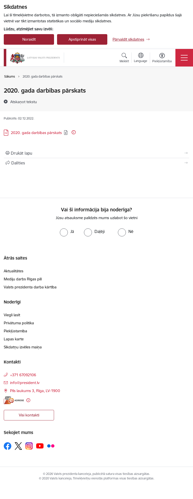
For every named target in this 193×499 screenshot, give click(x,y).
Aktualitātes (13, 271)
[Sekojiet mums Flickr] (51, 446)
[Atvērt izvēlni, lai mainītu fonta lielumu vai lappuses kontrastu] (162, 58)
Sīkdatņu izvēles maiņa (23, 347)
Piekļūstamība (15, 331)
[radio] (67, 231)
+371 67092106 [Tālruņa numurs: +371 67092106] (23, 374)
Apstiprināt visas (82, 39)
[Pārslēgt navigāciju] (184, 58)
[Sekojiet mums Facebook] (7, 446)
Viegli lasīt (12, 315)
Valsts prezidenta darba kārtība (30, 287)
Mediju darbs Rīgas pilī (23, 279)
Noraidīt (29, 39)
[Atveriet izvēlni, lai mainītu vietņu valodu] (140, 58)
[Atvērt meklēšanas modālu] (124, 58)
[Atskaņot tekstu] (23, 102)
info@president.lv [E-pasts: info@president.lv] (24, 382)
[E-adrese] (14, 400)
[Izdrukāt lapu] (96, 153)
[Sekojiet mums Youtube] (40, 446)
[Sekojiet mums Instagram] (29, 446)
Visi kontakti (29, 415)
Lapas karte (14, 339)
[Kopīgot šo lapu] (96, 163)
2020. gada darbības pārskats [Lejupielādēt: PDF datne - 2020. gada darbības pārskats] (36, 132)
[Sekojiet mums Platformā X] (18, 446)
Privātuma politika (19, 323)
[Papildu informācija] (74, 132)
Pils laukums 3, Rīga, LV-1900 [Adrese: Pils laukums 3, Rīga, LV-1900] (35, 390)
